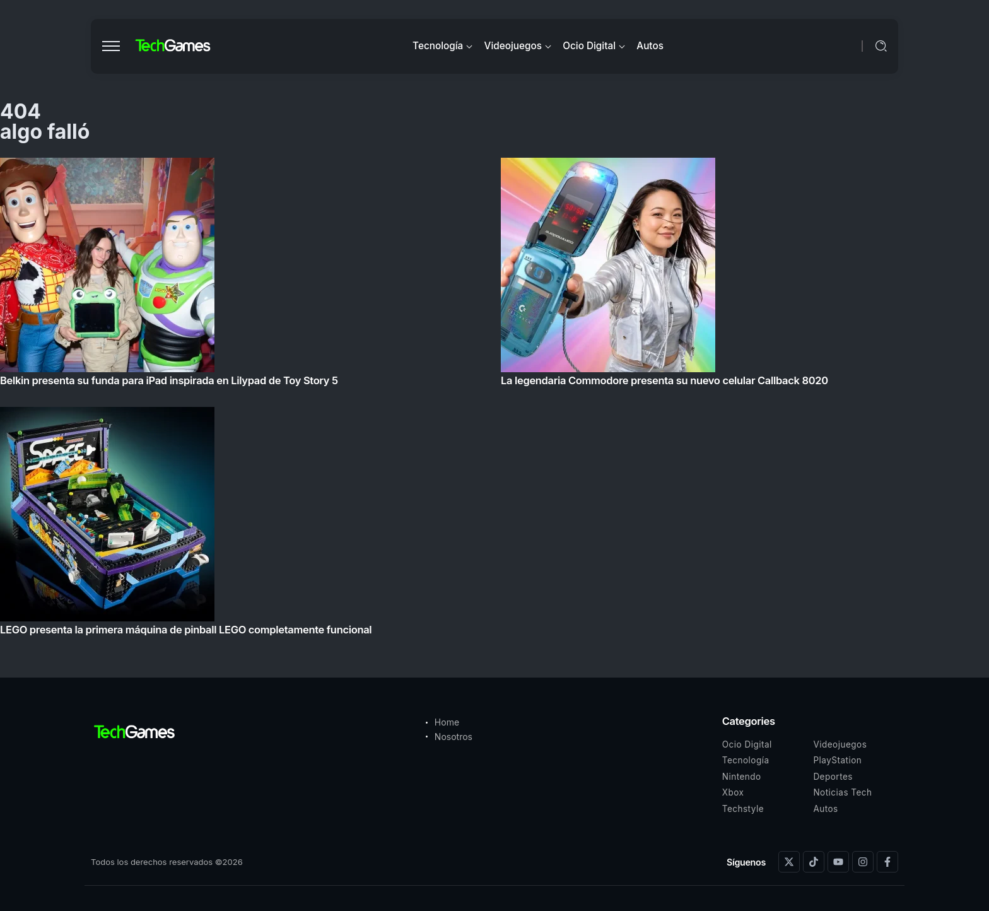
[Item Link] (494, 400)
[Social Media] (789, 862)
